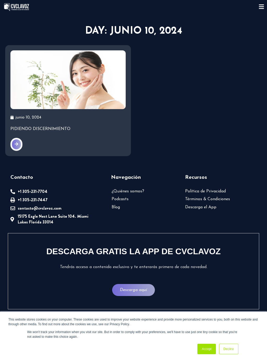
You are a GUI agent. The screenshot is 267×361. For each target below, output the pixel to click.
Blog (116, 207)
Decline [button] (228, 349)
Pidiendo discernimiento (40, 129)
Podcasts (120, 199)
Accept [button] (206, 349)
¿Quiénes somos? (128, 191)
